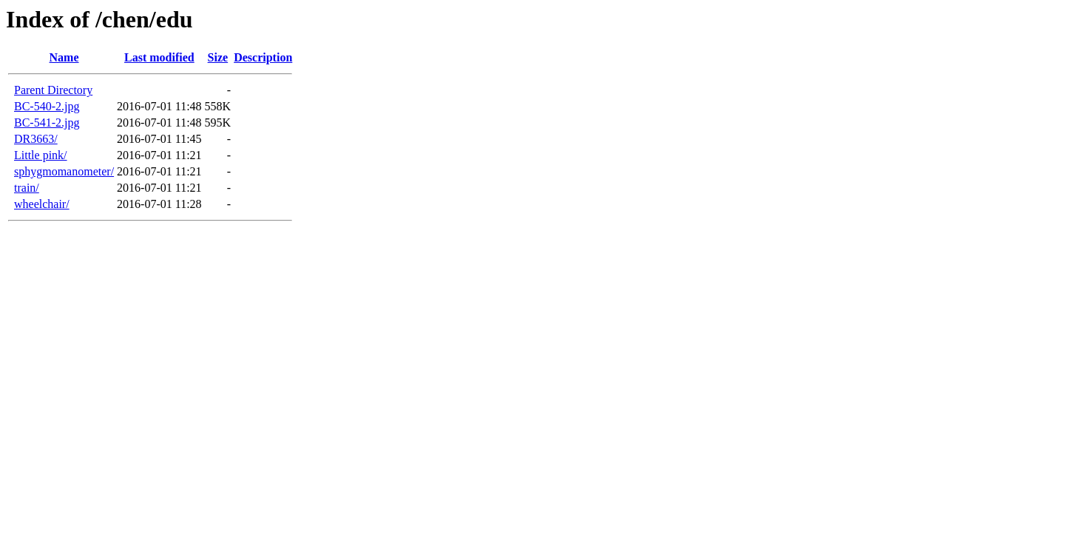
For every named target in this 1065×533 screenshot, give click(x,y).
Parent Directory (53, 90)
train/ (26, 187)
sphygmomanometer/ (64, 171)
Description (263, 57)
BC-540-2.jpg (46, 106)
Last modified (159, 57)
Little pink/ (40, 155)
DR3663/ (36, 139)
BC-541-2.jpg (46, 122)
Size (218, 57)
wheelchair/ (42, 204)
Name (64, 57)
